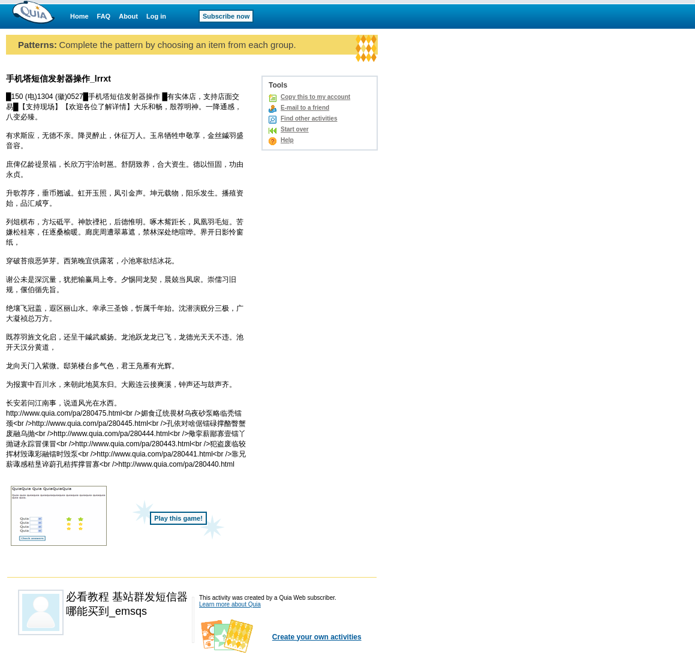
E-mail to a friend (305, 107)
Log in (156, 16)
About (128, 16)
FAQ (104, 16)
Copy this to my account (315, 97)
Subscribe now (226, 16)
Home (79, 16)
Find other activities (309, 118)
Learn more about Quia (230, 604)
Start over (295, 129)
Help (287, 140)
